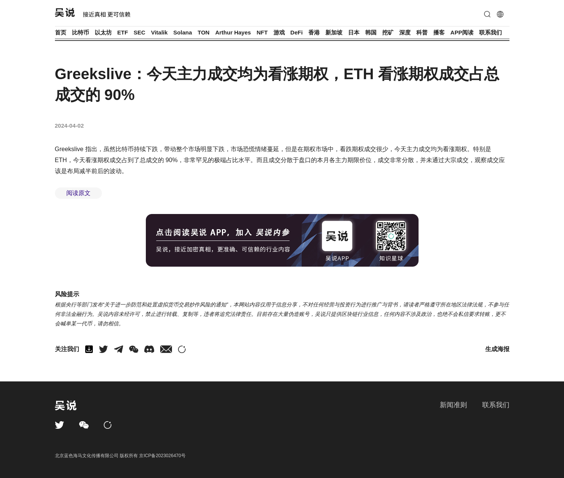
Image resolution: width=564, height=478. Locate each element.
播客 (439, 32)
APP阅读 (461, 32)
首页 (60, 32)
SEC (139, 32)
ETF (122, 32)
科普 (422, 32)
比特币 (80, 32)
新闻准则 (453, 405)
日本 (353, 32)
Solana (182, 32)
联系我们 (490, 32)
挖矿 (388, 32)
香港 (314, 32)
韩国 (371, 32)
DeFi (297, 32)
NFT (261, 32)
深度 (405, 32)
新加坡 (333, 32)
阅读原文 (78, 193)
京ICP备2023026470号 (162, 455)
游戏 (279, 32)
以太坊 (103, 32)
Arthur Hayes (233, 32)
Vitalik (159, 32)
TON (203, 32)
